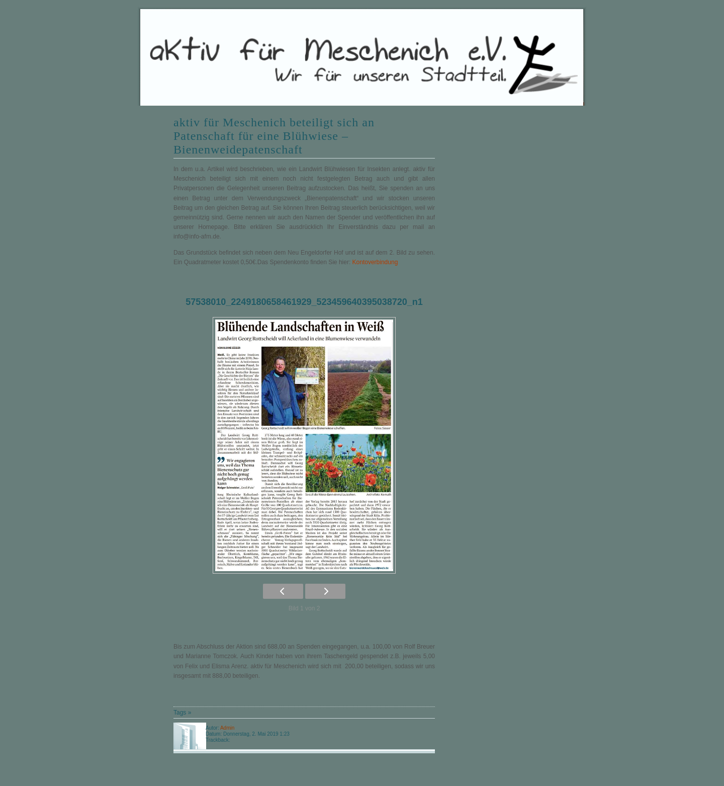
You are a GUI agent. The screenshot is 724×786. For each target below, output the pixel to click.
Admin (227, 728)
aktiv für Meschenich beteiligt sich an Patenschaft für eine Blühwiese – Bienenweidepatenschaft (274, 136)
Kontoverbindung (375, 262)
